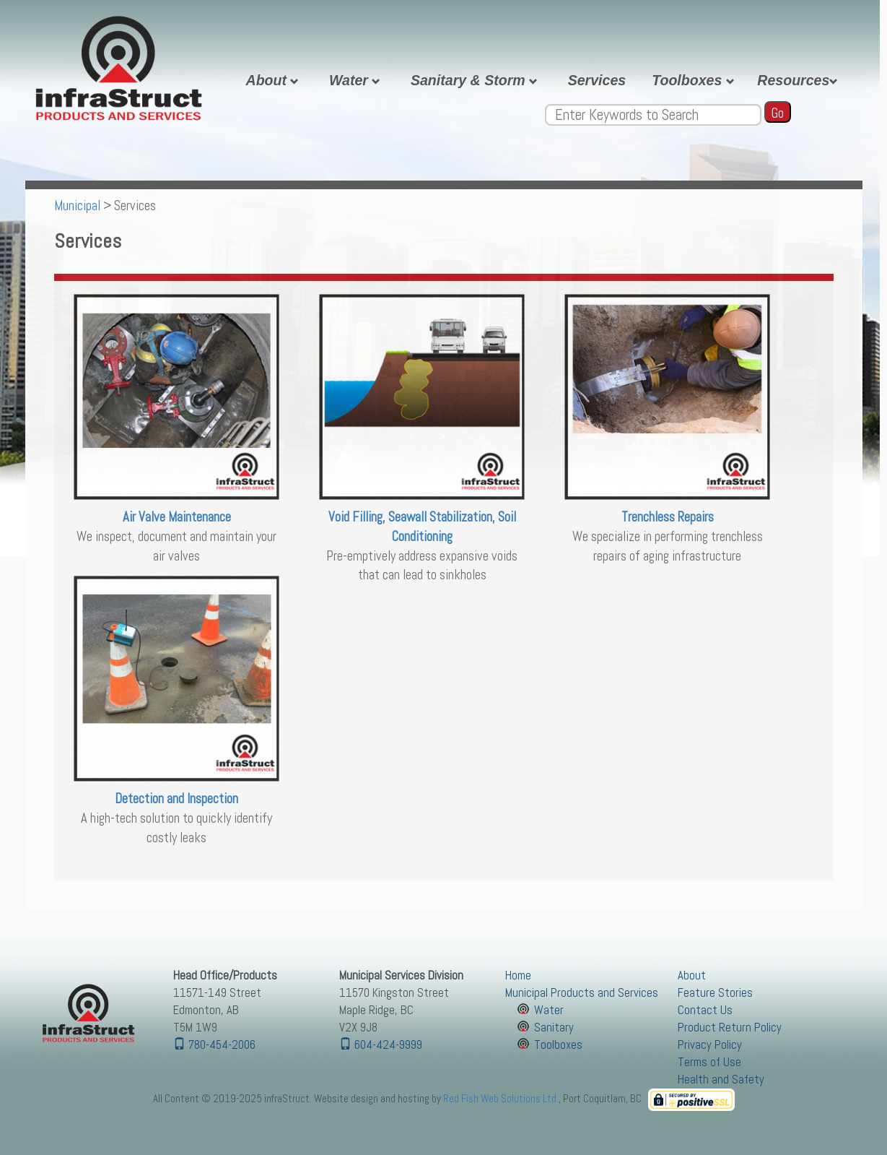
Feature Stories (715, 992)
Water (357, 80)
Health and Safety (721, 1079)
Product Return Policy (730, 1027)
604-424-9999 (380, 1044)
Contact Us (705, 1010)
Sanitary (554, 1027)
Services (597, 80)
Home (518, 975)
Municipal (77, 206)
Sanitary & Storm (476, 80)
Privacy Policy (710, 1044)
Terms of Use (709, 1062)
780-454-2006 (214, 1044)
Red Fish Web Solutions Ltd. (501, 1098)
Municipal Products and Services (581, 992)
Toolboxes (695, 80)
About (274, 80)
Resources (799, 80)
